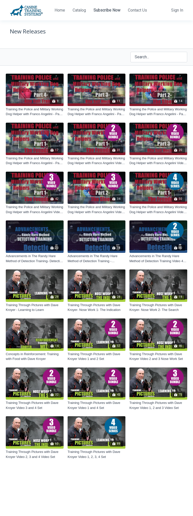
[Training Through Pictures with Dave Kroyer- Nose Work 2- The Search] (158, 307)
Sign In (177, 10)
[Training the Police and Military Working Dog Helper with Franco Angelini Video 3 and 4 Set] (158, 161)
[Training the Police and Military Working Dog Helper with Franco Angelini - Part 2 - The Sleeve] (158, 112)
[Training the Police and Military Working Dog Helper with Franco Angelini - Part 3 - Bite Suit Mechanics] (96, 112)
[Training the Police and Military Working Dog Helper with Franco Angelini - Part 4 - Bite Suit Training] (35, 112)
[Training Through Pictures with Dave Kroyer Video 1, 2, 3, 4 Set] (96, 454)
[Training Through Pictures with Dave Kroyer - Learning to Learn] (35, 307)
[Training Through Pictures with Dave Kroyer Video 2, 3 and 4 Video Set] (35, 454)
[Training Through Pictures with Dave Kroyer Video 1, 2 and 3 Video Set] (158, 405)
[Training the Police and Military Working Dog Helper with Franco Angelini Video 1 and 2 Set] (96, 161)
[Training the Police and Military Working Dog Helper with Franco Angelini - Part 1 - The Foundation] (35, 161)
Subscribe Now (106, 10)
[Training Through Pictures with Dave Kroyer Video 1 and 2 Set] (96, 356)
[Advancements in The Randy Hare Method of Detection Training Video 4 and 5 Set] (158, 258)
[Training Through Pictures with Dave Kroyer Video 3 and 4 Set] (35, 405)
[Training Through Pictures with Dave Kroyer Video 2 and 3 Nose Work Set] (158, 356)
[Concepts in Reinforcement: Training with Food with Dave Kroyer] (35, 356)
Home (60, 10)
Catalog (79, 10)
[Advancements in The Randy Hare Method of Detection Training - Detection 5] (96, 258)
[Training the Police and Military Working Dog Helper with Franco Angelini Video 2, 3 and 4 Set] (96, 209)
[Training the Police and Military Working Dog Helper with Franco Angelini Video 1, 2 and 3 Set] (35, 209)
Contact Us (137, 10)
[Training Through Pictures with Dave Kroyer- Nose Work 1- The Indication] (96, 307)
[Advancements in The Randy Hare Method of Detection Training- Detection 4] (35, 258)
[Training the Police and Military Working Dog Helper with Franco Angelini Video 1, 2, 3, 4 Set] (158, 209)
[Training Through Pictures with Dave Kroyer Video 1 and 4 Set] (96, 405)
